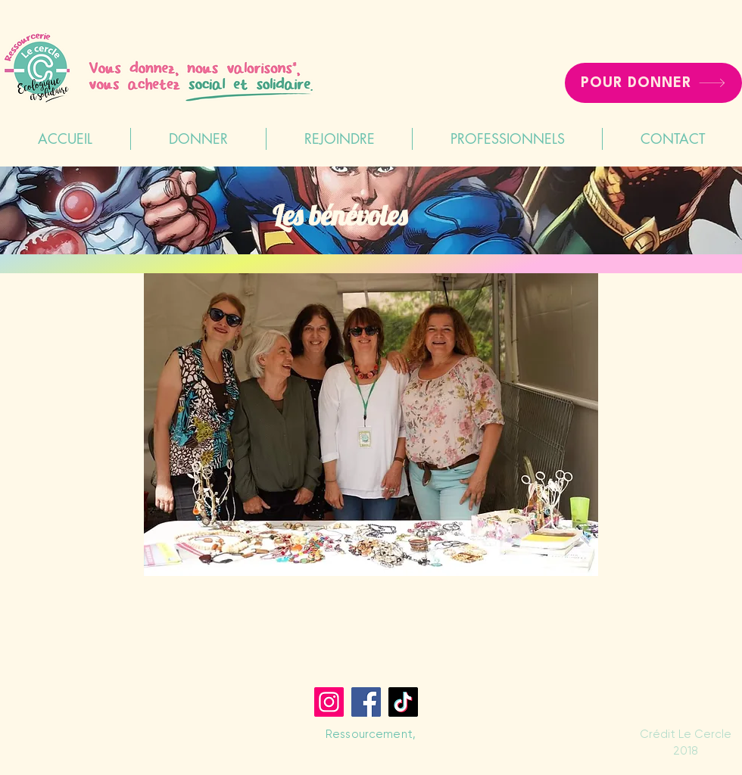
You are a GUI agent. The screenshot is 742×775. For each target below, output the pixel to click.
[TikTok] (403, 702)
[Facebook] (366, 702)
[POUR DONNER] (653, 83)
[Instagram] (329, 702)
